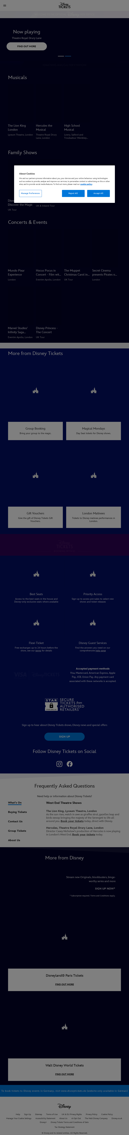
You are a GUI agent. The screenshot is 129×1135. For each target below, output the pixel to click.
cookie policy (86, 184)
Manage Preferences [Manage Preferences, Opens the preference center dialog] (30, 193)
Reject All (73, 193)
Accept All (98, 193)
